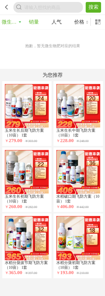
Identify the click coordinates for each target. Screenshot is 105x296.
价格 (79, 22)
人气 (57, 22)
